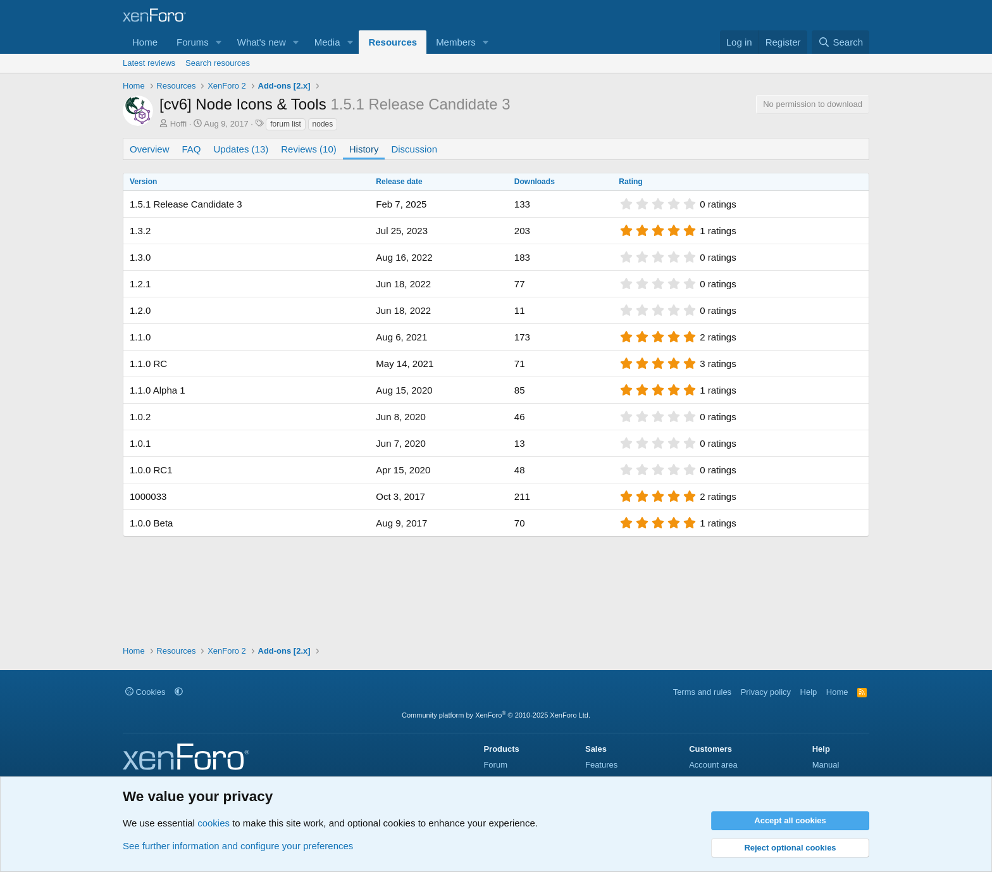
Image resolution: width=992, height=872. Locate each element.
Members (456, 42)
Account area (713, 764)
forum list (285, 124)
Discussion (414, 149)
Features (601, 764)
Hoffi (178, 123)
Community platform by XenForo (496, 715)
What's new (261, 42)
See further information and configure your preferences (238, 845)
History (364, 149)
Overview (150, 149)
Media (327, 42)
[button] (219, 42)
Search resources (217, 63)
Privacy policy (766, 692)
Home (145, 42)
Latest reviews (149, 63)
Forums (193, 42)
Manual (826, 764)
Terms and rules (702, 692)
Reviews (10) (309, 149)
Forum (495, 764)
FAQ (191, 149)
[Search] (840, 42)
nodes (323, 124)
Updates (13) (241, 149)
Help (808, 692)
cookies (213, 823)
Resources (392, 42)
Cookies (145, 692)
